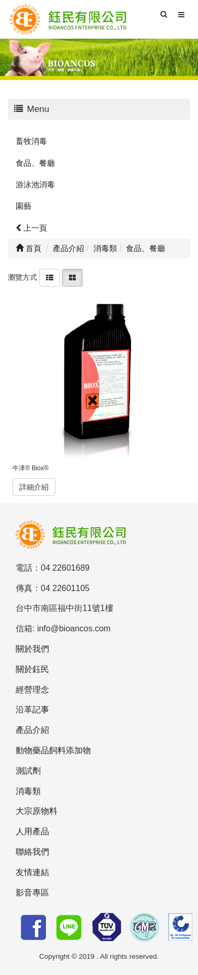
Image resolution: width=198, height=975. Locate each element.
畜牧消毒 (31, 141)
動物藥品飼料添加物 (53, 750)
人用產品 (32, 831)
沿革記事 (32, 709)
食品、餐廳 (35, 162)
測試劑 (28, 770)
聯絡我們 (32, 851)
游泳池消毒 (35, 184)
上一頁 (31, 227)
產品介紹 (32, 729)
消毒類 (28, 791)
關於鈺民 (32, 669)
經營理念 (32, 689)
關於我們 (32, 648)
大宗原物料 (36, 811)
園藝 (23, 205)
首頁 (28, 248)
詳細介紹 (34, 487)
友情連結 (32, 872)
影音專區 (32, 892)
